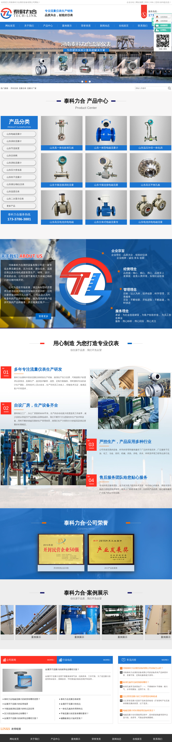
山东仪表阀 (12, 155)
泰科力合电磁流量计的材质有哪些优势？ (22, 699)
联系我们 (142, 25)
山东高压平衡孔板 (150, 185)
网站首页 (10, 25)
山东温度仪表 (13, 191)
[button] (82, 82)
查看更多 (43, 316)
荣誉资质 (86, 25)
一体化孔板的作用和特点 (72, 709)
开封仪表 (14, 88)
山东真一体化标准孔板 (62, 147)
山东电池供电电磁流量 (151, 222)
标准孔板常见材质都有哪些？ (136, 682)
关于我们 (29, 25)
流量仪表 (22, 88)
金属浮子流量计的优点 (71, 704)
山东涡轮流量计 (14, 163)
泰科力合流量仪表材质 (71, 699)
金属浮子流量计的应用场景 (16, 704)
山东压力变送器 (14, 170)
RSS (147, 2)
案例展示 (67, 25)
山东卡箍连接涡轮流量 (62, 185)
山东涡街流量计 (14, 141)
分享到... (163, 30)
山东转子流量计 (14, 177)
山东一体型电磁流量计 (106, 147)
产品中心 (48, 25)
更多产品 (11, 206)
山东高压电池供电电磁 (62, 222)
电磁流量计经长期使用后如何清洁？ (139, 711)
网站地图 (140, 2)
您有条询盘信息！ (163, 2)
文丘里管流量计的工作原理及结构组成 (140, 697)
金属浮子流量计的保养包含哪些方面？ (62, 669)
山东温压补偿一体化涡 (151, 147)
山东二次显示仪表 (15, 199)
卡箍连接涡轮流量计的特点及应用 (19, 709)
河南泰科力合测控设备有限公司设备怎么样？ (143, 668)
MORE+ (50, 660)
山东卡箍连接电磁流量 (106, 185)
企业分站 (130, 2)
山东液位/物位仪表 (15, 184)
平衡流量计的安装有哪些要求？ (75, 713)
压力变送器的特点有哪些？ (16, 713)
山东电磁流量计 (14, 134)
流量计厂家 (31, 88)
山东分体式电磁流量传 (106, 222)
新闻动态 (105, 25)
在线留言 (124, 25)
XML (152, 2)
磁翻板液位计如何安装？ (72, 718)
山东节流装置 (13, 148)
